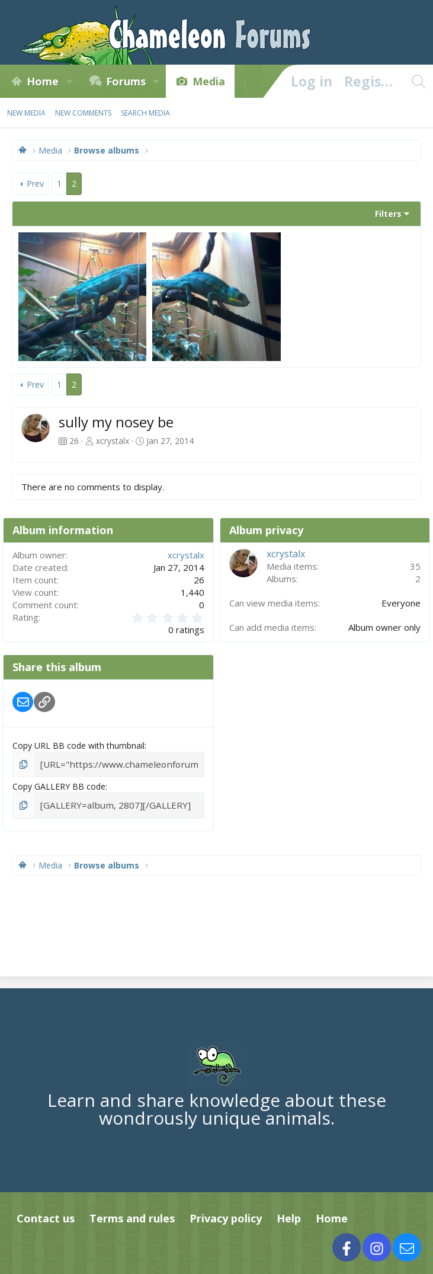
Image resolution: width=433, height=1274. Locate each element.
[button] (69, 81)
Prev (35, 183)
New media (26, 113)
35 (415, 566)
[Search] (418, 81)
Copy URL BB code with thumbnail (78, 745)
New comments (83, 113)
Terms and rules (132, 1216)
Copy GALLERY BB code (58, 785)
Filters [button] (388, 213)
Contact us (46, 1216)
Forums (126, 81)
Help (289, 1216)
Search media (145, 113)
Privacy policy (226, 1216)
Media (209, 81)
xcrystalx (112, 440)
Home (43, 81)
